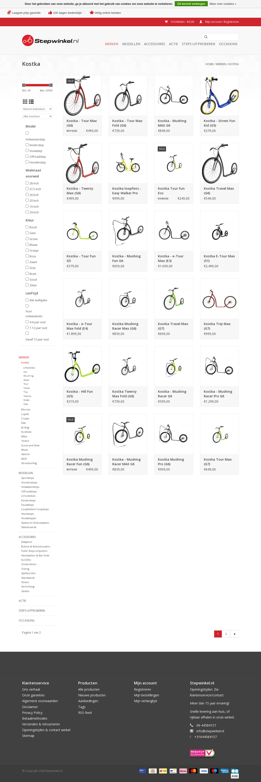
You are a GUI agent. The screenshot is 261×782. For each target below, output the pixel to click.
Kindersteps (28, 500)
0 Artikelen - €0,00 (180, 22)
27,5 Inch (35, 189)
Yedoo (25, 440)
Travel (27, 388)
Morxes (25, 409)
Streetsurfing (29, 463)
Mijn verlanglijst (145, 701)
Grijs (33, 268)
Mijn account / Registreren (219, 22)
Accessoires (154, 44)
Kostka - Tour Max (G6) (82, 123)
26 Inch (34, 195)
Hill (25, 371)
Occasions (228, 44)
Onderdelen (28, 564)
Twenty (27, 396)
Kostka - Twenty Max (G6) (80, 190)
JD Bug (25, 427)
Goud (33, 280)
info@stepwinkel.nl (210, 731)
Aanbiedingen (88, 701)
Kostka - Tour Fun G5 (81, 258)
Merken (111, 44)
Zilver (33, 285)
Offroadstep (38, 157)
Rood (33, 227)
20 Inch (34, 201)
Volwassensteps (30, 486)
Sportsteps (27, 478)
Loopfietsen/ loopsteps (35, 509)
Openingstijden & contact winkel (46, 730)
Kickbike (26, 431)
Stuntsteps (27, 513)
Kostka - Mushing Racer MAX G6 (126, 461)
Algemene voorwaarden (40, 701)
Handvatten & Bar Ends (35, 555)
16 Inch (34, 207)
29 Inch (34, 212)
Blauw (33, 245)
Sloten (25, 582)
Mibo (24, 436)
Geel (33, 233)
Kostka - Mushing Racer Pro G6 (218, 393)
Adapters (26, 542)
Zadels (25, 591)
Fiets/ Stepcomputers (34, 550)
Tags (82, 707)
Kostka (233, 64)
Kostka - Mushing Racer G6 (172, 393)
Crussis (25, 418)
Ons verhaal (31, 689)
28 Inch (34, 183)
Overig (25, 568)
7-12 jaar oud (38, 328)
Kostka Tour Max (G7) (218, 461)
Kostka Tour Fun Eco (171, 190)
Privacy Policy (32, 712)
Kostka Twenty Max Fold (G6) (124, 393)
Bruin (33, 274)
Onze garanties (33, 695)
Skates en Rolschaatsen (35, 522)
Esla (23, 422)
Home (209, 64)
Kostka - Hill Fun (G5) (80, 393)
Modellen (131, 44)
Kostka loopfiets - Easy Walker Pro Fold (126, 190)
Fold (26, 404)
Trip (26, 391)
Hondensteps (29, 482)
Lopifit (25, 414)
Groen (34, 239)
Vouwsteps (27, 504)
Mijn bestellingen (146, 695)
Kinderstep (37, 145)
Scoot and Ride (30, 445)
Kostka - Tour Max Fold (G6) (127, 123)
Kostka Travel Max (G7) (173, 326)
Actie (173, 44)
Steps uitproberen (198, 44)
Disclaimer (30, 707)
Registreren (142, 689)
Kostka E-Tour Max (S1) (219, 258)
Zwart (33, 262)
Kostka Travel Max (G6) (219, 190)
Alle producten (89, 689)
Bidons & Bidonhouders (35, 546)
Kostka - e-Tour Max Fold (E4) (79, 326)
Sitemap (28, 735)
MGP (24, 458)
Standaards (28, 577)
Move (24, 449)
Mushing (29, 375)
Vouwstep (36, 151)
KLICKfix (26, 559)
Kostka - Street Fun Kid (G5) (219, 123)
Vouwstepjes (28, 518)
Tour (26, 383)
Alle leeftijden (38, 300)
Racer (26, 379)
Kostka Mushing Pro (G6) (171, 461)
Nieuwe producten (92, 695)
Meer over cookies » (223, 4)
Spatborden (28, 573)
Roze (33, 256)
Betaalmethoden (34, 718)
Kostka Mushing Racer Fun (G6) (80, 461)
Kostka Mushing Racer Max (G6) (125, 326)
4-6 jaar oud (37, 322)
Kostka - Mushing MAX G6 (172, 123)
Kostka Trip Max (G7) (217, 326)
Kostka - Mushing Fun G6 (126, 258)
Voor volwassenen (34, 313)
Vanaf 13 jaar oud (37, 339)
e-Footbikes (29, 367)
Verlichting (27, 586)
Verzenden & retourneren (41, 724)
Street (27, 399)
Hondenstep (38, 162)
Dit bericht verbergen (191, 4)
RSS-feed (85, 712)
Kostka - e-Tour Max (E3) (171, 258)
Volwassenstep (35, 139)
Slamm (25, 454)
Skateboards (28, 527)
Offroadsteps (29, 491)
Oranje (34, 251)
